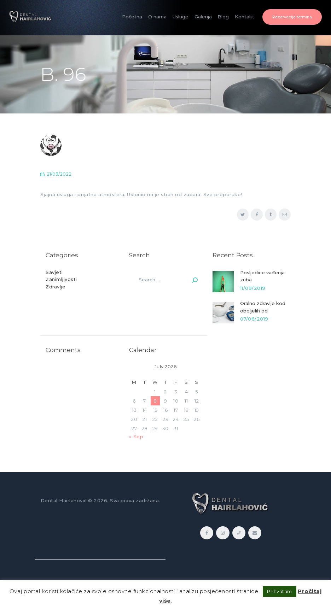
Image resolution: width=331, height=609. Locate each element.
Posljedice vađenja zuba (262, 276)
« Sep (136, 436)
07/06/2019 (254, 319)
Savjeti (54, 272)
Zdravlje (55, 286)
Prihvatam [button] (279, 591)
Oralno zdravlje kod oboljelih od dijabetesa (262, 310)
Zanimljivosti (61, 279)
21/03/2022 (59, 174)
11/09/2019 (253, 288)
